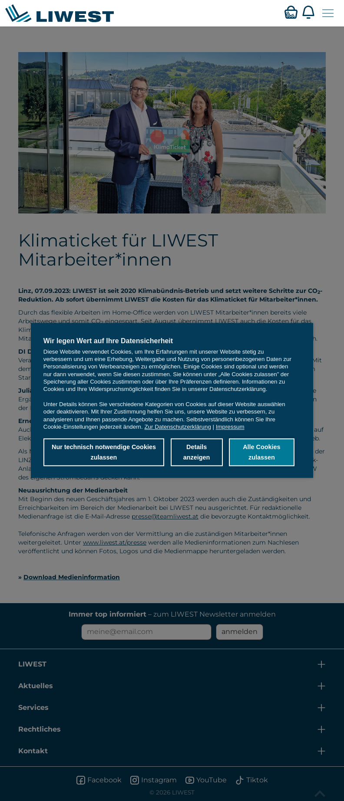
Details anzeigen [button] (196, 452)
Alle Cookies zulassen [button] (261, 452)
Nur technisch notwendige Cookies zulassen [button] (104, 452)
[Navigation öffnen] (328, 13)
